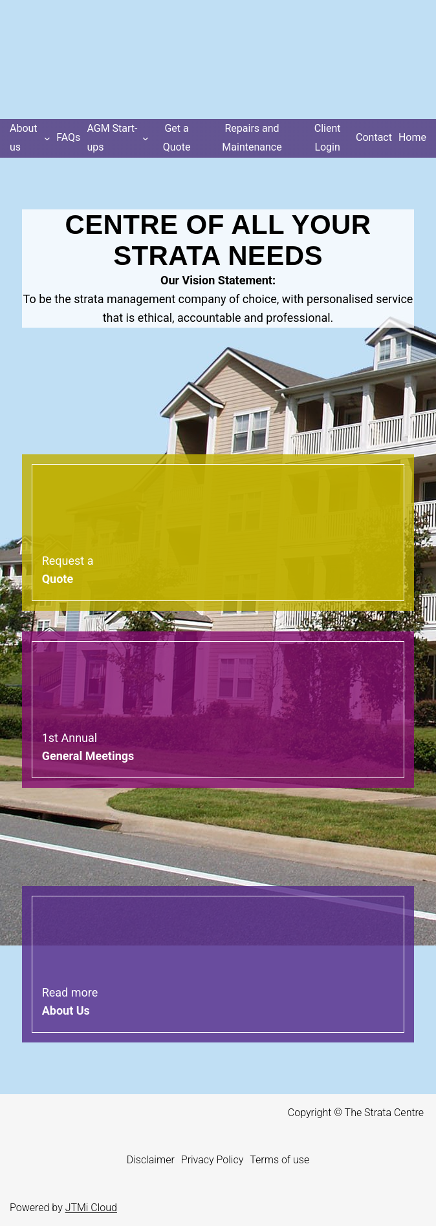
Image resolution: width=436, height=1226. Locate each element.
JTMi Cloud (91, 1207)
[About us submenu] (30, 138)
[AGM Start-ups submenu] (117, 138)
